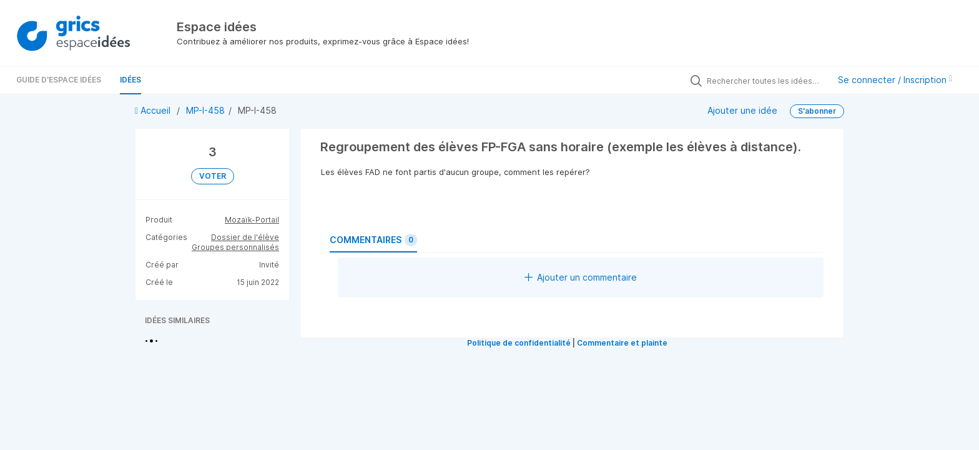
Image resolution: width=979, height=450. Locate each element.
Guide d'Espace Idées (58, 79)
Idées (130, 79)
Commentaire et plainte (622, 343)
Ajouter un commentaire (580, 277)
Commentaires (373, 240)
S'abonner (817, 111)
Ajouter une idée (742, 110)
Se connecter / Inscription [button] (895, 79)
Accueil (154, 110)
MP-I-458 (205, 110)
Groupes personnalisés (235, 247)
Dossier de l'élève (245, 237)
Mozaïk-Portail (252, 219)
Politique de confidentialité (519, 343)
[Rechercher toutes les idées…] (765, 80)
